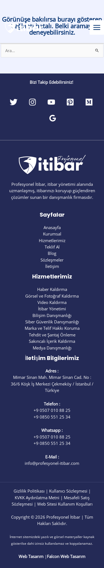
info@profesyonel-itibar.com (52, 463)
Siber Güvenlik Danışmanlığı (52, 321)
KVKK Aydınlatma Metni (37, 497)
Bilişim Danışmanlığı (52, 315)
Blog (52, 253)
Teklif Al (52, 247)
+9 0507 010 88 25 (52, 410)
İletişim (52, 266)
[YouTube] (51, 102)
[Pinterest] (70, 102)
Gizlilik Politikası (29, 491)
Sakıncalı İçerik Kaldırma (52, 341)
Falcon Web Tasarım (66, 556)
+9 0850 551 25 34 (52, 417)
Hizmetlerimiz (52, 240)
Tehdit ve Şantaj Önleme (52, 335)
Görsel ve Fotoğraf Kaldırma (52, 296)
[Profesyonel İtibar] (25, 27)
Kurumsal (52, 234)
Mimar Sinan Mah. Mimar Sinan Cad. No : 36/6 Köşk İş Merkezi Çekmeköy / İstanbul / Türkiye (52, 383)
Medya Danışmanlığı (52, 348)
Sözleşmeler (52, 260)
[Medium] (89, 102)
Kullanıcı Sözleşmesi (68, 491)
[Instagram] (32, 102)
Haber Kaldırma (52, 289)
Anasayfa (52, 227)
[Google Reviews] (53, 118)
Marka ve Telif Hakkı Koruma (52, 328)
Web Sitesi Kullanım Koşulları (65, 504)
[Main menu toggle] (97, 27)
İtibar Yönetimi (52, 308)
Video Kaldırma (52, 302)
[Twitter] (14, 102)
